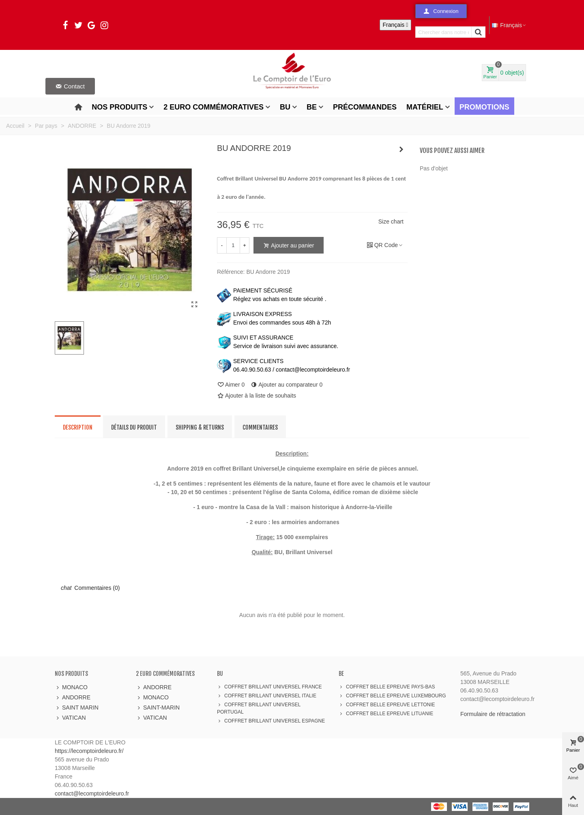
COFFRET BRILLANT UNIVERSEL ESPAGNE (271, 721)
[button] (441, 11)
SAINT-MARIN (158, 707)
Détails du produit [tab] (134, 427)
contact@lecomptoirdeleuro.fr (92, 793)
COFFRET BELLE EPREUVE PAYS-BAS (387, 686)
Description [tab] (77, 427)
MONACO (71, 687)
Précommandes (365, 107)
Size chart (391, 221)
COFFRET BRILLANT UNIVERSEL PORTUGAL (259, 708)
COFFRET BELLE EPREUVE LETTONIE (387, 704)
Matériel (424, 107)
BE (312, 107)
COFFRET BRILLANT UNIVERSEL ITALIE (266, 695)
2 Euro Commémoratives (213, 107)
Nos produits (119, 107)
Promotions (484, 107)
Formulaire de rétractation (492, 714)
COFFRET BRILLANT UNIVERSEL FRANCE (269, 686)
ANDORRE (72, 697)
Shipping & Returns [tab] (200, 427)
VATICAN (70, 718)
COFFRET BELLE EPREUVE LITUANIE (386, 713)
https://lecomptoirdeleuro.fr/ (89, 751)
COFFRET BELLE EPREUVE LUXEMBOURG (392, 695)
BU (285, 107)
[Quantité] (233, 245)
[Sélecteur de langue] (396, 24)
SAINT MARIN (77, 707)
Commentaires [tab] (260, 427)
